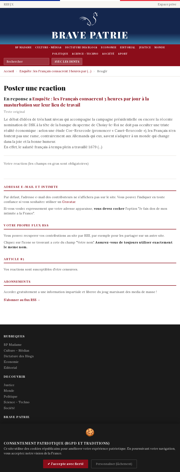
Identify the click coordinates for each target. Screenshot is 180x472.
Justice (145, 47)
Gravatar (68, 202)
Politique (60, 53)
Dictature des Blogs (81, 47)
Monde (159, 47)
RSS (6, 4)
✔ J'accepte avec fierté (66, 464)
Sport (123, 53)
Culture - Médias (48, 47)
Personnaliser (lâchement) (114, 464)
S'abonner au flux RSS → (22, 300)
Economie (108, 47)
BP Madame (23, 47)
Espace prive (167, 4)
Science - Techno (85, 53)
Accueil (9, 71)
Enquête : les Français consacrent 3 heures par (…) (55, 71)
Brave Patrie (90, 34)
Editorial (127, 47)
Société (108, 53)
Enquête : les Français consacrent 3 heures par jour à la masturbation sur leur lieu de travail (76, 101)
